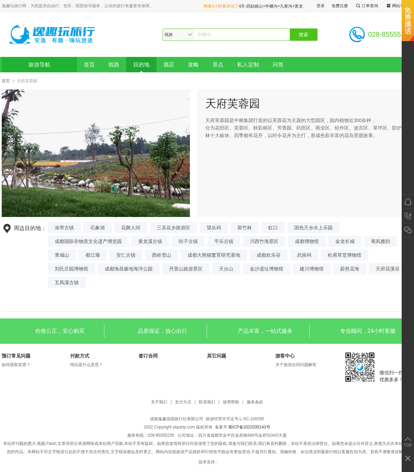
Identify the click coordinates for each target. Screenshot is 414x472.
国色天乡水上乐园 (313, 227)
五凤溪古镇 (67, 282)
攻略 (193, 65)
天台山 (226, 268)
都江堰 (93, 255)
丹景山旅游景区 (186, 268)
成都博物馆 (307, 241)
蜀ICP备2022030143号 (249, 427)
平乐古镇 (223, 241)
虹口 (273, 227)
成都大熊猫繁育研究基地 (213, 255)
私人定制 (248, 65)
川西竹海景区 (264, 241)
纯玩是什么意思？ (86, 364)
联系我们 (207, 402)
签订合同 (148, 356)
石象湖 (97, 227)
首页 (89, 65)
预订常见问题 (16, 356)
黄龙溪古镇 (150, 241)
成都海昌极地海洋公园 (129, 268)
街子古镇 (188, 241)
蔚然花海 (349, 268)
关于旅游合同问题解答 (295, 364)
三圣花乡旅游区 (173, 227)
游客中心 (285, 356)
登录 (320, 5)
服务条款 (255, 402)
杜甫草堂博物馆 (344, 255)
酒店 (168, 65)
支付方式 (183, 402)
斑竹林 (244, 227)
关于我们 (159, 402)
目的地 (141, 65)
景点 (217, 65)
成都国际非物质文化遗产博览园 (88, 241)
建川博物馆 (312, 268)
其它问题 (216, 356)
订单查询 (366, 6)
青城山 (62, 255)
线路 (113, 65)
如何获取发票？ (16, 364)
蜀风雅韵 (380, 241)
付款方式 (79, 356)
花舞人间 (130, 227)
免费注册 (340, 5)
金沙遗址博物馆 (266, 268)
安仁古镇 (125, 255)
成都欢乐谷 (269, 255)
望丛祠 (214, 227)
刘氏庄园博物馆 (71, 268)
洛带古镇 (64, 227)
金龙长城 (344, 241)
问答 (278, 65)
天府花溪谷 (388, 268)
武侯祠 (304, 255)
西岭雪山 (161, 255)
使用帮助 (231, 402)
